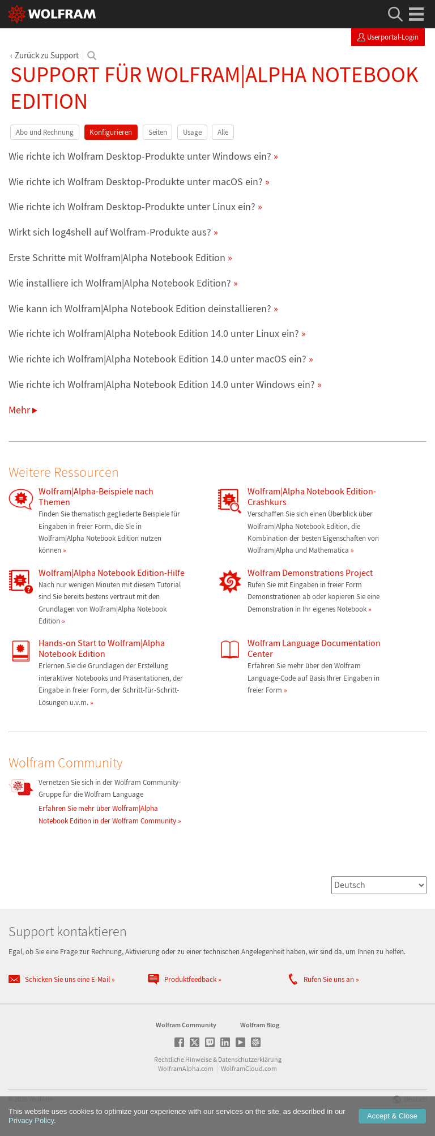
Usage (192, 132)
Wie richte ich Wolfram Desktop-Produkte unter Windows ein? (139, 156)
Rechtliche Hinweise (183, 1059)
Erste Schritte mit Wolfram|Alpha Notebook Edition (116, 257)
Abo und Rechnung (45, 132)
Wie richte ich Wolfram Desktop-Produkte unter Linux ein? (131, 206)
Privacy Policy (31, 1120)
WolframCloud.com (249, 1068)
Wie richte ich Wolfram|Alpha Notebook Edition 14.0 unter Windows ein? (161, 384)
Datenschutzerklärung (250, 1059)
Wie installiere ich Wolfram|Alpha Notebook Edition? (119, 282)
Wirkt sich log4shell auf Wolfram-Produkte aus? (109, 231)
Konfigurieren (110, 132)
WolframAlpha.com (186, 1068)
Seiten (157, 132)
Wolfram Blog (259, 1024)
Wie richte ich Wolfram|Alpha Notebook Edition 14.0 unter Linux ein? (153, 333)
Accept (392, 1116)
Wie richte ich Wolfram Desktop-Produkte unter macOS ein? (135, 181)
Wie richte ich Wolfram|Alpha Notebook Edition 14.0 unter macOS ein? (157, 358)
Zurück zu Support (47, 55)
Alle (223, 132)
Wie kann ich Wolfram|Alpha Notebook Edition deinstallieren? (139, 308)
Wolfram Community (186, 1024)
